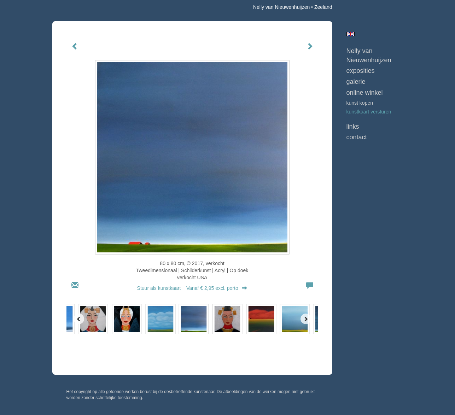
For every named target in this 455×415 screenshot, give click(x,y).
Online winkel (364, 92)
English (350, 34)
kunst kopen (359, 103)
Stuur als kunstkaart (192, 288)
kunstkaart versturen (368, 112)
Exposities (360, 70)
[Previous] (79, 319)
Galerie (356, 81)
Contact (356, 137)
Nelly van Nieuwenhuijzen (281, 7)
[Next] (306, 319)
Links (352, 126)
